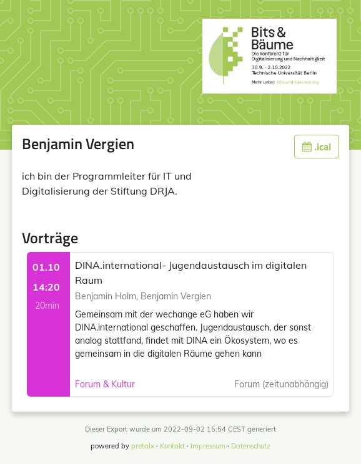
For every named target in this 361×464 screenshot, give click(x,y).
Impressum (207, 446)
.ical (316, 146)
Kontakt (172, 446)
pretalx (142, 446)
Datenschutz (250, 446)
